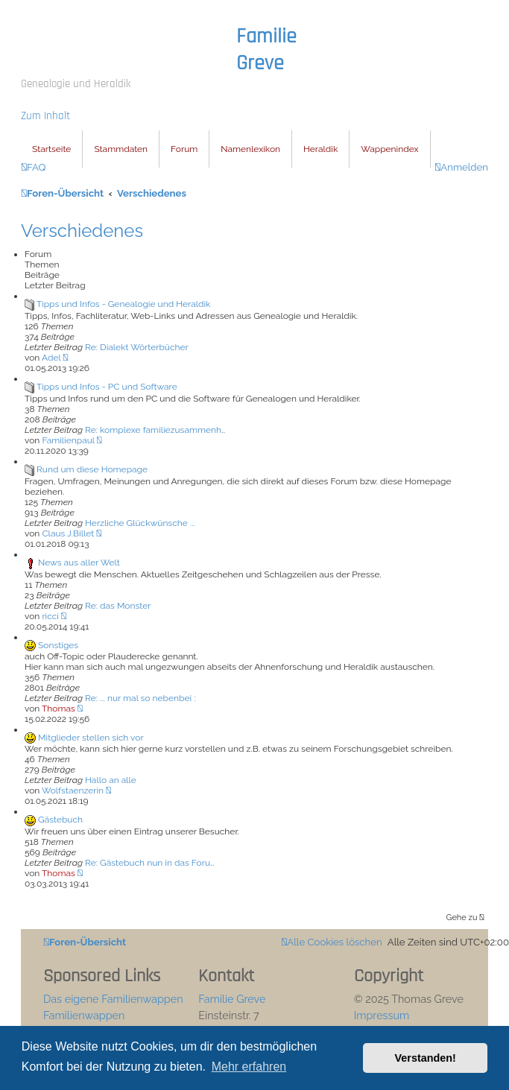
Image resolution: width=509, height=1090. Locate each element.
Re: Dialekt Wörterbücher (137, 347)
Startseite (51, 149)
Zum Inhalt (45, 116)
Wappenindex (389, 149)
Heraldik (320, 149)
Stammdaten (121, 149)
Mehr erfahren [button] (249, 1066)
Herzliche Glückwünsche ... (140, 523)
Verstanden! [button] (425, 1058)
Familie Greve (266, 50)
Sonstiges (58, 645)
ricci (50, 616)
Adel (51, 357)
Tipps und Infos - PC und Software (107, 386)
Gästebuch (60, 819)
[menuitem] (33, 167)
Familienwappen (83, 1015)
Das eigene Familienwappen (113, 998)
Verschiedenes (82, 230)
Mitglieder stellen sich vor (91, 737)
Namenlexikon (250, 149)
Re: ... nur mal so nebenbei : (140, 698)
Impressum (382, 1015)
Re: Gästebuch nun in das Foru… (149, 863)
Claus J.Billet (68, 533)
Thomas (58, 708)
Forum (184, 149)
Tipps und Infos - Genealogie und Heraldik (124, 304)
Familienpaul (68, 440)
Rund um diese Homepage (92, 469)
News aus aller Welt (79, 562)
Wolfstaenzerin (73, 790)
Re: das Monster (118, 606)
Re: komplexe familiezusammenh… (155, 430)
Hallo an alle (110, 780)
